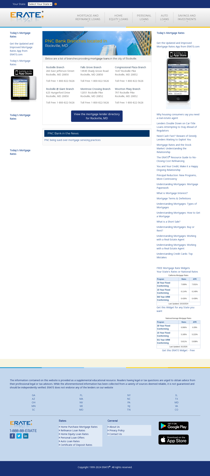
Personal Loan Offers (71, 437)
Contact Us (114, 434)
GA (33, 395)
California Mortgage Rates (178, 275)
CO (176, 409)
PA (128, 402)
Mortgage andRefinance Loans (87, 17)
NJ (129, 406)
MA (81, 398)
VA (176, 406)
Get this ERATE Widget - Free (178, 350)
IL (176, 395)
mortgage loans (100, 58)
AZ (33, 398)
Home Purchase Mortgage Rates (78, 426)
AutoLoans (164, 17)
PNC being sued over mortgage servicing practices (72, 140)
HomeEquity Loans (118, 17)
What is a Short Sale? (168, 221)
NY (128, 395)
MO (81, 409)
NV (81, 402)
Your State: (19, 4)
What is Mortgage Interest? (172, 193)
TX (176, 398)
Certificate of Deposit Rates (75, 444)
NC (128, 398)
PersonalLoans (144, 17)
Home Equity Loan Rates (74, 434)
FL (81, 395)
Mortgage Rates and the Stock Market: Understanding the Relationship (174, 148)
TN (128, 409)
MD (176, 402)
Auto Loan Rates (69, 441)
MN (33, 406)
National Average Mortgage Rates (178, 318)
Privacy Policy (115, 430)
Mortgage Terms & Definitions (174, 198)
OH (33, 402)
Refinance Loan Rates (72, 430)
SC (33, 409)
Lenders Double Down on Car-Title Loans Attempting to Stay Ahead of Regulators (177, 127)
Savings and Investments (187, 17)
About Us (113, 426)
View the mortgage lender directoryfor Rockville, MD (97, 116)
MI (81, 406)
